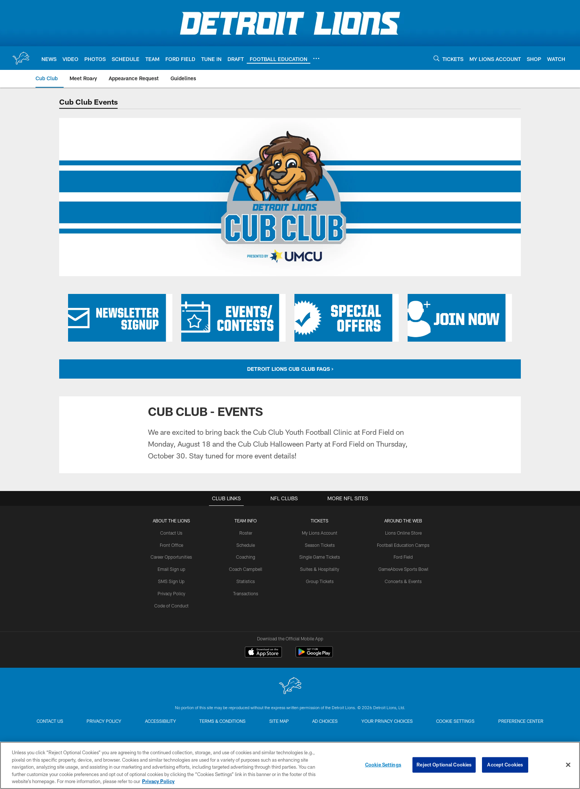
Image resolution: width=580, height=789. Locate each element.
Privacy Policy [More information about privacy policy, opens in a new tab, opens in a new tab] (158, 781)
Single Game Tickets (319, 556)
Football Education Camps (403, 545)
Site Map (279, 721)
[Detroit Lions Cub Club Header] (290, 197)
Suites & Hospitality (319, 569)
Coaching (245, 556)
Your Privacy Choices (387, 721)
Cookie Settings (456, 721)
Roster (245, 532)
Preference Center (521, 721)
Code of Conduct (171, 605)
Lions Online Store (403, 532)
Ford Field (403, 556)
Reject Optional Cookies (444, 765)
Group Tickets (320, 581)
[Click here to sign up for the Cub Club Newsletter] (120, 318)
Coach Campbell (245, 569)
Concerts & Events (403, 581)
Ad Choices (325, 721)
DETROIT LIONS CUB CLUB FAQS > (290, 369)
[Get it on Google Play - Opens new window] (314, 656)
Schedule (245, 545)
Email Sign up (171, 569)
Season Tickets (320, 545)
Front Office (171, 545)
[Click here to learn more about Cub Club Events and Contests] (233, 318)
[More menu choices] (316, 58)
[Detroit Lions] (290, 686)
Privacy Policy (171, 593)
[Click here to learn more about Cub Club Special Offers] (346, 318)
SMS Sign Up (171, 581)
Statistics (245, 581)
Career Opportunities (171, 556)
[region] (290, 765)
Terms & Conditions (222, 721)
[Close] (568, 765)
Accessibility (160, 721)
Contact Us (171, 532)
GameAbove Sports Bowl (403, 569)
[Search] (436, 58)
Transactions (245, 593)
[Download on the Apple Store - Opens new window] (263, 653)
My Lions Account (319, 532)
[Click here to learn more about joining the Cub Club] (460, 318)
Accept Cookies (505, 765)
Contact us (49, 721)
